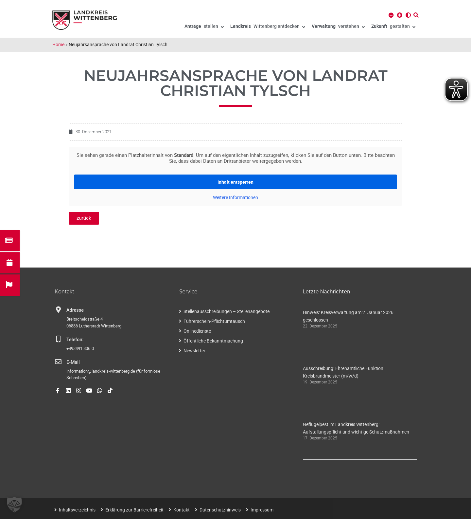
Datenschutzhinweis (220, 510)
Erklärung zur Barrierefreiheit (134, 510)
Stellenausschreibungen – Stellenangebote (226, 311)
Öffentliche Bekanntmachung (213, 341)
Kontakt (181, 510)
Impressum (262, 510)
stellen (204, 27)
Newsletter (194, 350)
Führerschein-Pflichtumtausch (214, 321)
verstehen (338, 27)
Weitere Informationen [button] (235, 197)
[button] (14, 504)
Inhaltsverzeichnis (77, 510)
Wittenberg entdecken (267, 27)
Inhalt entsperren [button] (235, 182)
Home (58, 44)
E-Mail (73, 362)
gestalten (393, 27)
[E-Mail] (58, 362)
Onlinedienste (197, 331)
